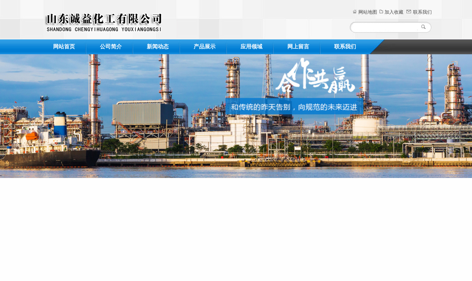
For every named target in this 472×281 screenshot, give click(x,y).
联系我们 (422, 12)
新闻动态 (158, 47)
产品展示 (205, 47)
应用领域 (251, 47)
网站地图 (367, 12)
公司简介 (111, 47)
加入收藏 (394, 12)
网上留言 (298, 47)
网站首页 (64, 47)
